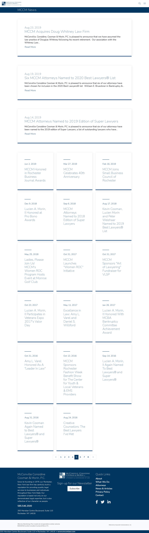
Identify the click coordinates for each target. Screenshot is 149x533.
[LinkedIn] (109, 502)
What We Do (102, 481)
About (99, 478)
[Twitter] (103, 502)
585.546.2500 (25, 505)
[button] (139, 4)
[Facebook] (97, 502)
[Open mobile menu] (144, 4)
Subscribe (74, 488)
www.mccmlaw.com (66, 531)
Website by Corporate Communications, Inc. (120, 525)
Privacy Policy (103, 491)
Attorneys (101, 485)
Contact (100, 495)
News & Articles (104, 488)
